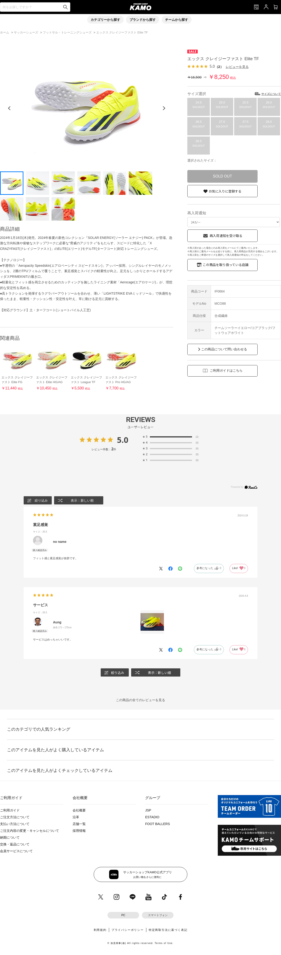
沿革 (76, 817)
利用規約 (100, 930)
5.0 (122, 439)
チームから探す (176, 20)
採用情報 (79, 831)
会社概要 (79, 810)
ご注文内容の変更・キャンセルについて (29, 831)
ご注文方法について (15, 817)
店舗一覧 (79, 824)
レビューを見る (237, 66)
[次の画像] (164, 108)
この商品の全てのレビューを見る (140, 700)
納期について (10, 837)
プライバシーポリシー (127, 930)
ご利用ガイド (10, 810)
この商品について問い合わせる (224, 349)
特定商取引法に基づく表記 (168, 930)
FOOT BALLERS (157, 824)
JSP (148, 810)
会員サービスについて (16, 851)
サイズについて (271, 94)
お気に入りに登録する (225, 191)
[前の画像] (9, 108)
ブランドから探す (142, 20)
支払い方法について (15, 824)
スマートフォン (158, 915)
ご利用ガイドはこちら (226, 370)
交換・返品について (15, 844)
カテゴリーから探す (105, 20)
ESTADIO (152, 817)
